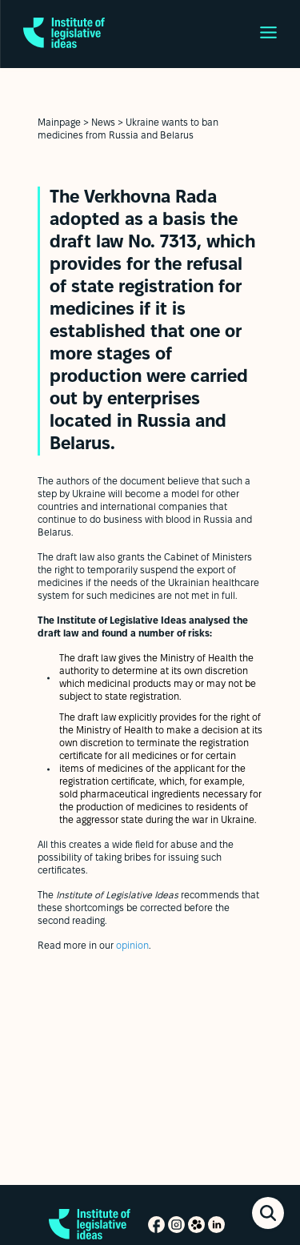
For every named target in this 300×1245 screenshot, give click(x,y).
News (103, 122)
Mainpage (59, 122)
